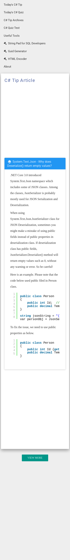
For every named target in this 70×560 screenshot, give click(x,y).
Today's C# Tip (13, 4)
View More (34, 457)
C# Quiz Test (12, 28)
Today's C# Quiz (14, 12)
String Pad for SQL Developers (25, 43)
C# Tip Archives (14, 20)
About (7, 66)
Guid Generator (15, 51)
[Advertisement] (35, 121)
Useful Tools (12, 35)
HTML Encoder (15, 59)
